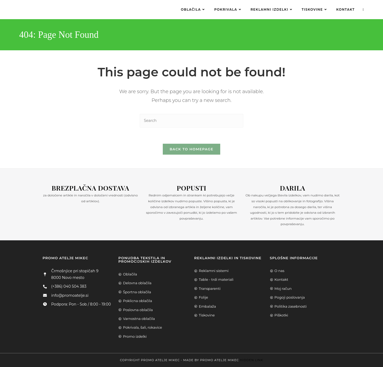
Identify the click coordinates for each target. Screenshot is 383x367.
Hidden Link (251, 360)
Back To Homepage (192, 149)
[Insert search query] (191, 120)
